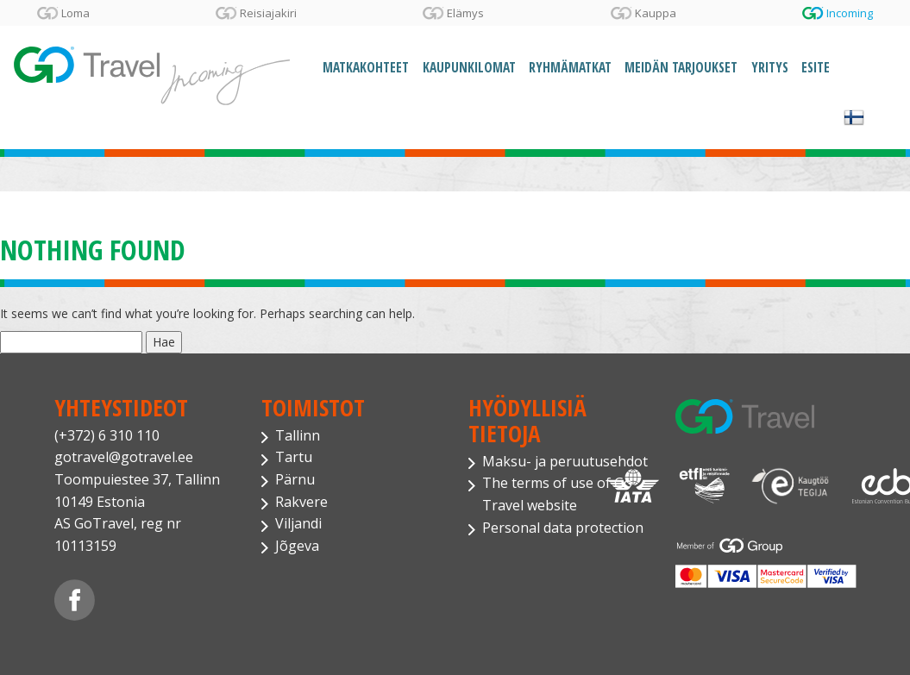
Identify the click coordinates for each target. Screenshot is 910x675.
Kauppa (655, 13)
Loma (75, 13)
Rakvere (301, 501)
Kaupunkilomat (469, 68)
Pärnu (295, 479)
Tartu (293, 456)
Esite (815, 68)
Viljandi (298, 523)
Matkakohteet (366, 68)
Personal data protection (562, 527)
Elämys (465, 13)
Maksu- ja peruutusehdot (565, 461)
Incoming (849, 13)
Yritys (769, 68)
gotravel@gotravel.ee (123, 456)
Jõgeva (297, 545)
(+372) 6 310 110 (107, 435)
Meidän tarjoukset (680, 68)
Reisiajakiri (268, 13)
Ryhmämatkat (570, 68)
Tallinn (297, 435)
